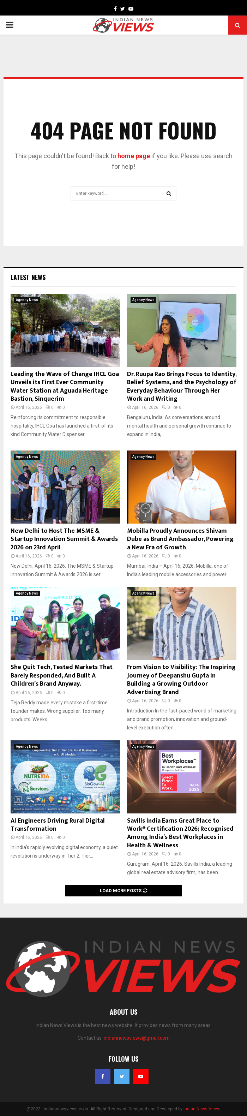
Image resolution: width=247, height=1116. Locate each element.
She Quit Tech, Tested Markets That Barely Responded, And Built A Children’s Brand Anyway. (62, 675)
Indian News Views (202, 1108)
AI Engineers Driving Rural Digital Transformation (58, 825)
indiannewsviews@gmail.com (137, 1038)
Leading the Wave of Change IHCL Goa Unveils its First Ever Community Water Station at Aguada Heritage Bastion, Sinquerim (65, 386)
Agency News (27, 300)
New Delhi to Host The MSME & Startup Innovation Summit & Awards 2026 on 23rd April (64, 539)
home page (134, 156)
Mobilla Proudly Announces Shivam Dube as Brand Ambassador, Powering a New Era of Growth (180, 539)
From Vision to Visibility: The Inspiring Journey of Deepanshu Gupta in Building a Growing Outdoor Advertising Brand (181, 679)
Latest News (28, 277)
